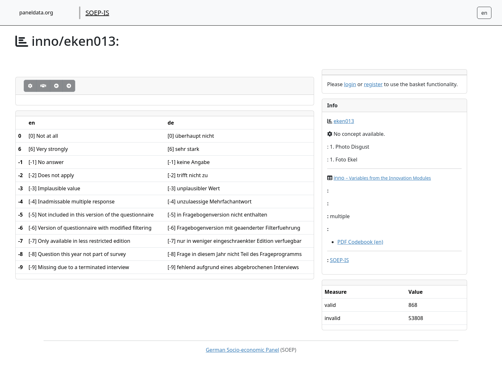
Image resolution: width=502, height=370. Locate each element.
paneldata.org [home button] (36, 12)
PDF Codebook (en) (360, 241)
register (373, 84)
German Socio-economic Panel (242, 349)
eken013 (344, 121)
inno (382, 177)
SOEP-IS (97, 12)
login (350, 84)
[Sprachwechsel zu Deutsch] (484, 13)
